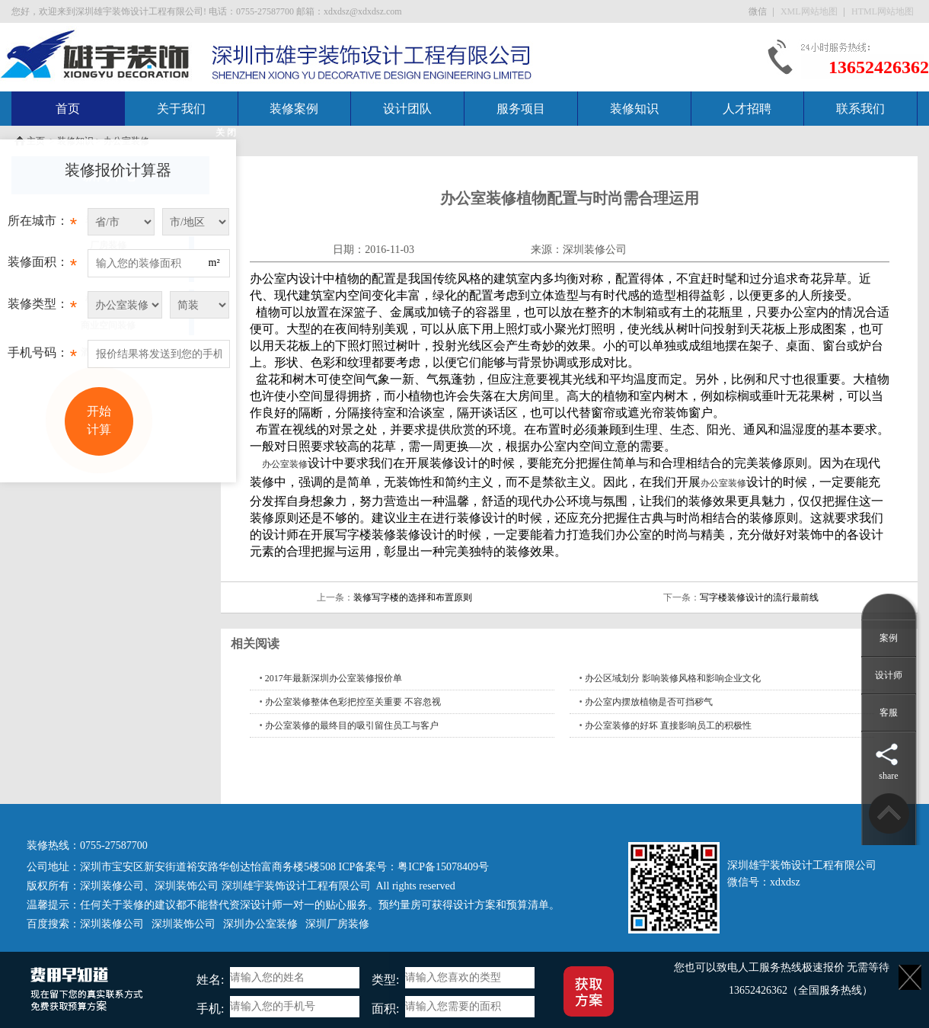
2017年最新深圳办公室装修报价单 (333, 678)
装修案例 (294, 108)
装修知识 (634, 108)
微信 (759, 11)
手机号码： (42, 357)
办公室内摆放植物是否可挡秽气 (649, 702)
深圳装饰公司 (187, 886)
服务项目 (520, 108)
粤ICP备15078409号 (443, 867)
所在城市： (42, 225)
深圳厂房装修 (337, 924)
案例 (889, 637)
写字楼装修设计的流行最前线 (759, 597)
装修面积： (42, 266)
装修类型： (42, 308)
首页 (68, 108)
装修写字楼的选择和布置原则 (412, 597)
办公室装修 (285, 464)
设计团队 (407, 108)
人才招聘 (747, 108)
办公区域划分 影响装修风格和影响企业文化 (673, 678)
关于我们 (181, 108)
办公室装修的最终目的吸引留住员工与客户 (352, 725)
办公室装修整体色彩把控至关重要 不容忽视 (353, 702)
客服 (889, 712)
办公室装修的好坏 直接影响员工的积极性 (668, 725)
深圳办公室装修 (260, 924)
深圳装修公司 (595, 249)
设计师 (888, 675)
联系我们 (860, 108)
